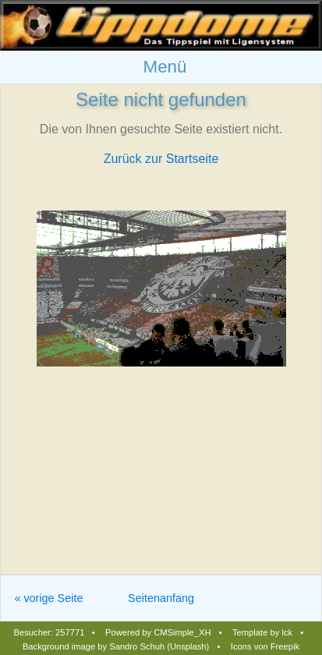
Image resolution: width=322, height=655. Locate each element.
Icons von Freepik (265, 646)
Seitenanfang (161, 598)
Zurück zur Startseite (161, 158)
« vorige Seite (48, 598)
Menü (164, 66)
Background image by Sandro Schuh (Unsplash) (116, 646)
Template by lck (262, 632)
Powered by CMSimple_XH (158, 632)
